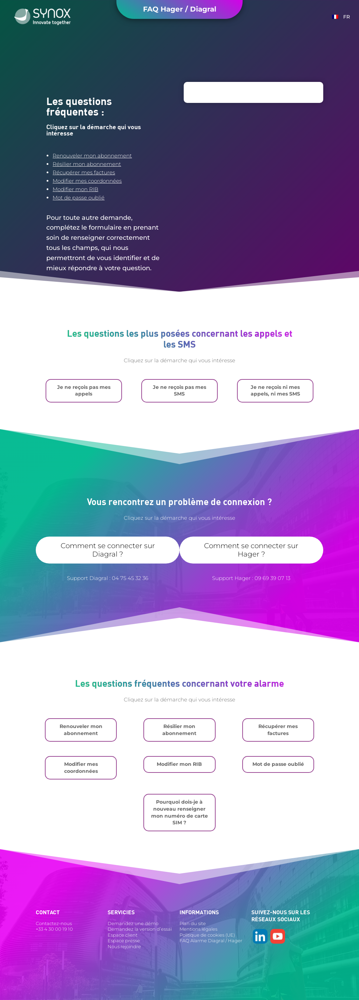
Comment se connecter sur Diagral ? (108, 549)
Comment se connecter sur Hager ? (251, 549)
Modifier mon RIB (75, 189)
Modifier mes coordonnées (87, 180)
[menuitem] (341, 17)
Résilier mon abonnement (87, 164)
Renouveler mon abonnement (92, 155)
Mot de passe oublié (78, 197)
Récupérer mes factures (84, 172)
